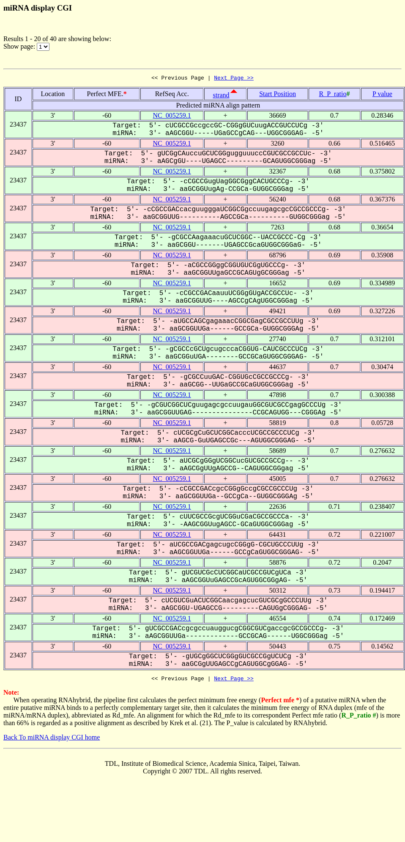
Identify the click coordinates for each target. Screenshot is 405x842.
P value (382, 95)
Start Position (277, 95)
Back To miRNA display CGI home (51, 739)
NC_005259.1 (172, 116)
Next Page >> (234, 79)
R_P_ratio (333, 95)
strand (221, 96)
